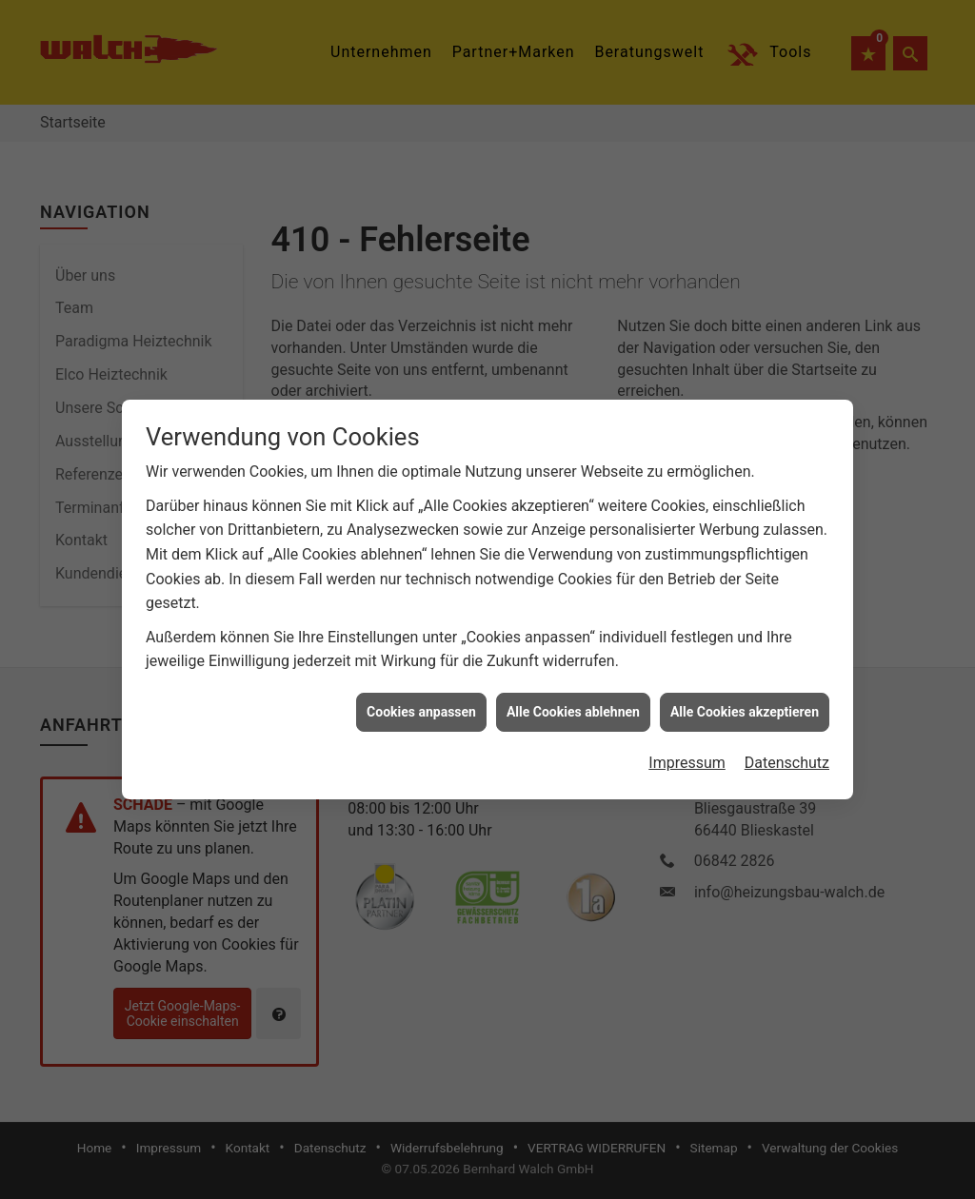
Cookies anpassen (421, 679)
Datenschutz (787, 730)
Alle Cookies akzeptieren (744, 679)
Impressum (687, 730)
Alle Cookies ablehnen (573, 679)
